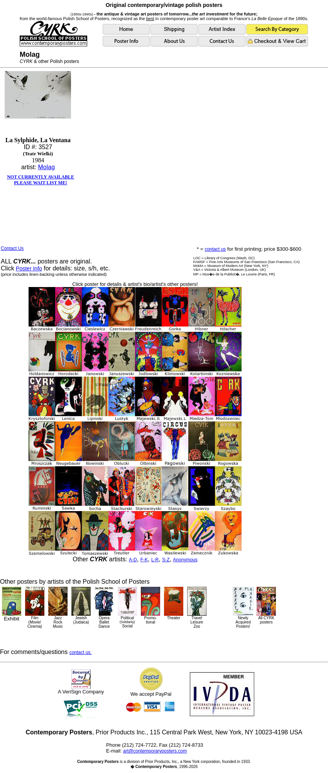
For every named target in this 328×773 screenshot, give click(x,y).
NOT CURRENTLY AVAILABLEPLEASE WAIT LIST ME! (40, 179)
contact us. (80, 652)
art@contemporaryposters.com (155, 751)
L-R (155, 559)
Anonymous (185, 559)
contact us (215, 249)
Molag (46, 167)
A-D (133, 559)
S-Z (165, 559)
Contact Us (12, 248)
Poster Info (29, 268)
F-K (144, 559)
